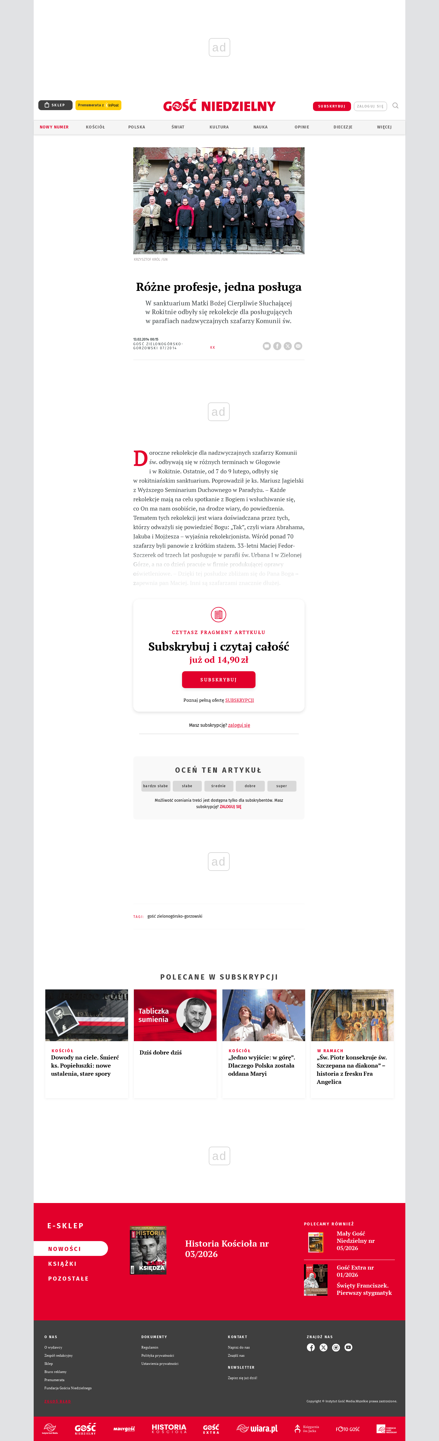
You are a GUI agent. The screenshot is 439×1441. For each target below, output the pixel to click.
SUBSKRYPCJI (239, 700)
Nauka (260, 127)
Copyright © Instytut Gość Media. (331, 1401)
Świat (178, 127)
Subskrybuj (218, 679)
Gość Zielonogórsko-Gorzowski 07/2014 (158, 346)
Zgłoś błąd (57, 1401)
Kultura (219, 127)
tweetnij (289, 344)
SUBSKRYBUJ (332, 106)
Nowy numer (54, 127)
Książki (61, 1263)
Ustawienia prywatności (160, 1363)
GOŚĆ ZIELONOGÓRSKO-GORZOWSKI (174, 916)
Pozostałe (61, 1278)
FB (278, 344)
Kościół (95, 127)
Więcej (384, 127)
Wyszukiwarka (395, 105)
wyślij (299, 344)
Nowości (61, 1248)
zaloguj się (370, 106)
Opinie (302, 127)
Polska (136, 127)
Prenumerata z (98, 105)
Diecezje (343, 127)
